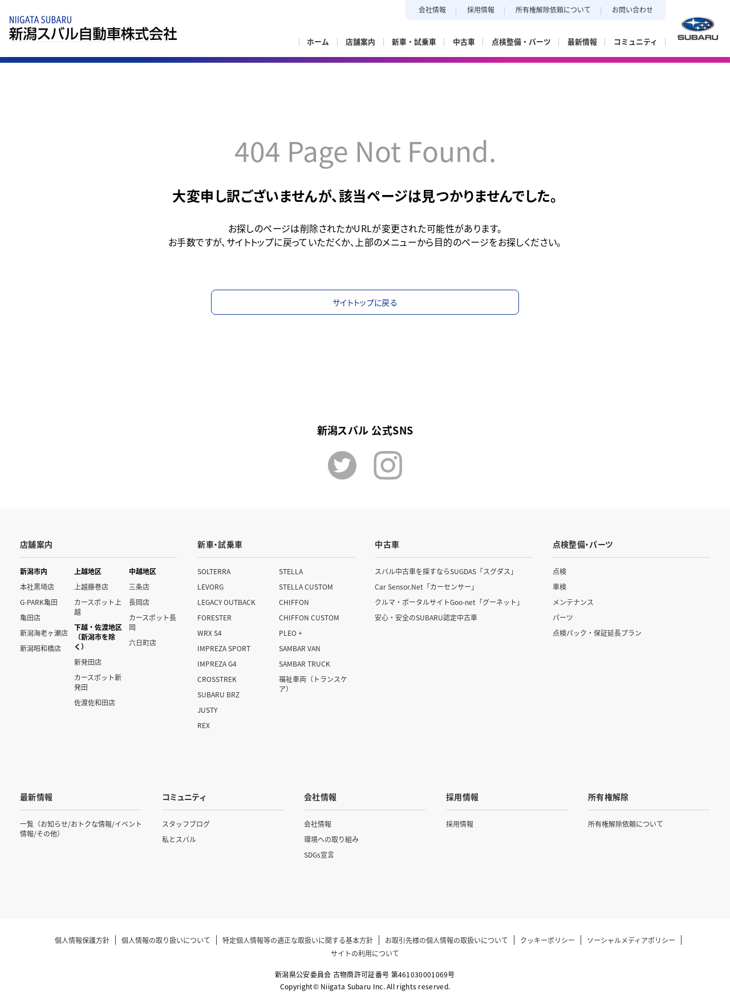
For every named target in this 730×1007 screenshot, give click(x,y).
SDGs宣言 (319, 854)
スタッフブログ (186, 824)
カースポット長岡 (152, 622)
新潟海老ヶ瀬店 (44, 633)
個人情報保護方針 (82, 940)
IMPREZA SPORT (223, 648)
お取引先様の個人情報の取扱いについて (446, 940)
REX (203, 725)
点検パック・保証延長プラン (597, 633)
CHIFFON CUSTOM (309, 617)
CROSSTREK (217, 679)
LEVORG (210, 586)
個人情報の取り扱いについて (165, 940)
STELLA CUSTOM (306, 586)
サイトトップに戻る (365, 302)
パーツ (563, 617)
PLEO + (290, 633)
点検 (559, 571)
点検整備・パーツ (583, 544)
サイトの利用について (365, 953)
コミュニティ (184, 796)
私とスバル (179, 839)
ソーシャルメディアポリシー (631, 940)
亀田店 (30, 617)
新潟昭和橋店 (40, 648)
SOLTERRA (213, 571)
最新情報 (36, 796)
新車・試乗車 (219, 544)
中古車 (387, 544)
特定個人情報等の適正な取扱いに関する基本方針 (297, 940)
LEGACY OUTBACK (226, 602)
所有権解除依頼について (553, 9)
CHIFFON (294, 602)
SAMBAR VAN (300, 648)
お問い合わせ (632, 9)
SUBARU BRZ (218, 694)
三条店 (139, 586)
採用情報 (480, 9)
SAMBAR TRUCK (304, 663)
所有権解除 (608, 796)
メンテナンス (573, 602)
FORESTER (214, 617)
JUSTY (207, 709)
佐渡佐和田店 (94, 702)
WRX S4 (209, 633)
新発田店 (88, 662)
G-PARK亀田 (39, 602)
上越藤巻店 (91, 586)
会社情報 (432, 9)
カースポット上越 (97, 606)
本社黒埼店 (37, 586)
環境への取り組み (331, 839)
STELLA (291, 571)
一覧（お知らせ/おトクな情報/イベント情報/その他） (81, 828)
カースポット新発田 (97, 682)
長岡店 (139, 602)
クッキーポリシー (547, 940)
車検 (559, 586)
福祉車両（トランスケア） (313, 683)
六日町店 (142, 642)
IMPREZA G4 (217, 663)
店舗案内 (36, 544)
